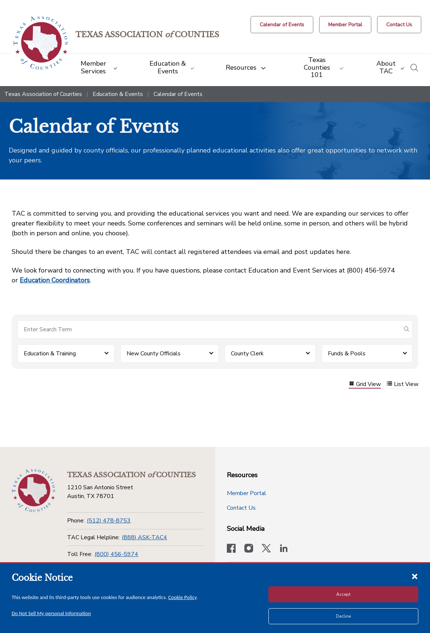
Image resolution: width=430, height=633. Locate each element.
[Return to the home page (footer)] (33, 491)
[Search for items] (209, 329)
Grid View (365, 384)
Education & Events (118, 94)
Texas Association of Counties (43, 94)
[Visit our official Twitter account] (266, 549)
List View (402, 384)
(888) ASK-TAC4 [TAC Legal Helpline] (144, 537)
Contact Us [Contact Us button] (241, 508)
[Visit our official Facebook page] (231, 549)
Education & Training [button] (50, 354)
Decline (343, 616)
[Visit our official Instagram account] (248, 549)
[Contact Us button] (399, 24)
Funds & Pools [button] (346, 354)
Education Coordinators (55, 280)
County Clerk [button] (247, 354)
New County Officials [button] (154, 354)
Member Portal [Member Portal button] (246, 493)
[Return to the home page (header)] (41, 43)
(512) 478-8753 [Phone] (109, 521)
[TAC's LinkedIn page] (283, 549)
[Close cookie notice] (414, 576)
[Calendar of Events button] (282, 24)
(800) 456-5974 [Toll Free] (116, 554)
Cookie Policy (182, 597)
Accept (343, 594)
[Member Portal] (345, 24)
